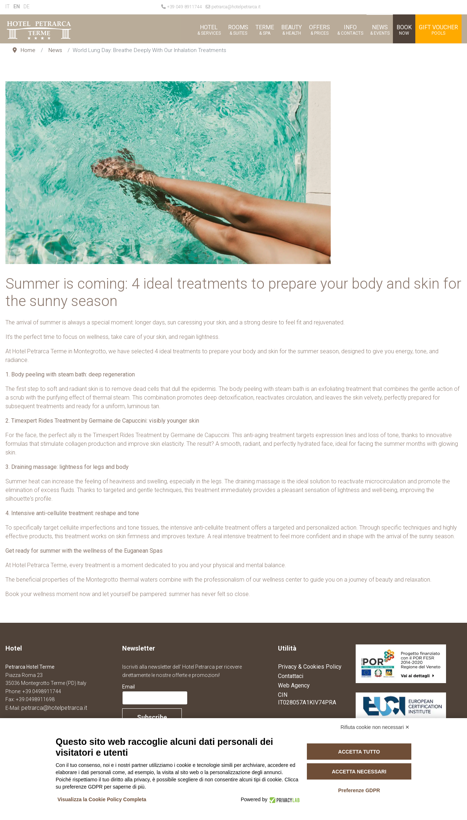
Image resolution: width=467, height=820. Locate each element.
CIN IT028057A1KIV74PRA (307, 698)
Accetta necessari (359, 771)
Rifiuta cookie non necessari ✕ (375, 727)
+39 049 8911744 (184, 6)
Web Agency (294, 685)
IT (7, 6)
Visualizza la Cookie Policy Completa (101, 799)
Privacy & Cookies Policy (310, 666)
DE (26, 6)
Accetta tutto (359, 752)
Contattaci (290, 676)
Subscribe (152, 717)
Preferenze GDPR (359, 790)
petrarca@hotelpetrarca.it (236, 6)
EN (16, 6)
